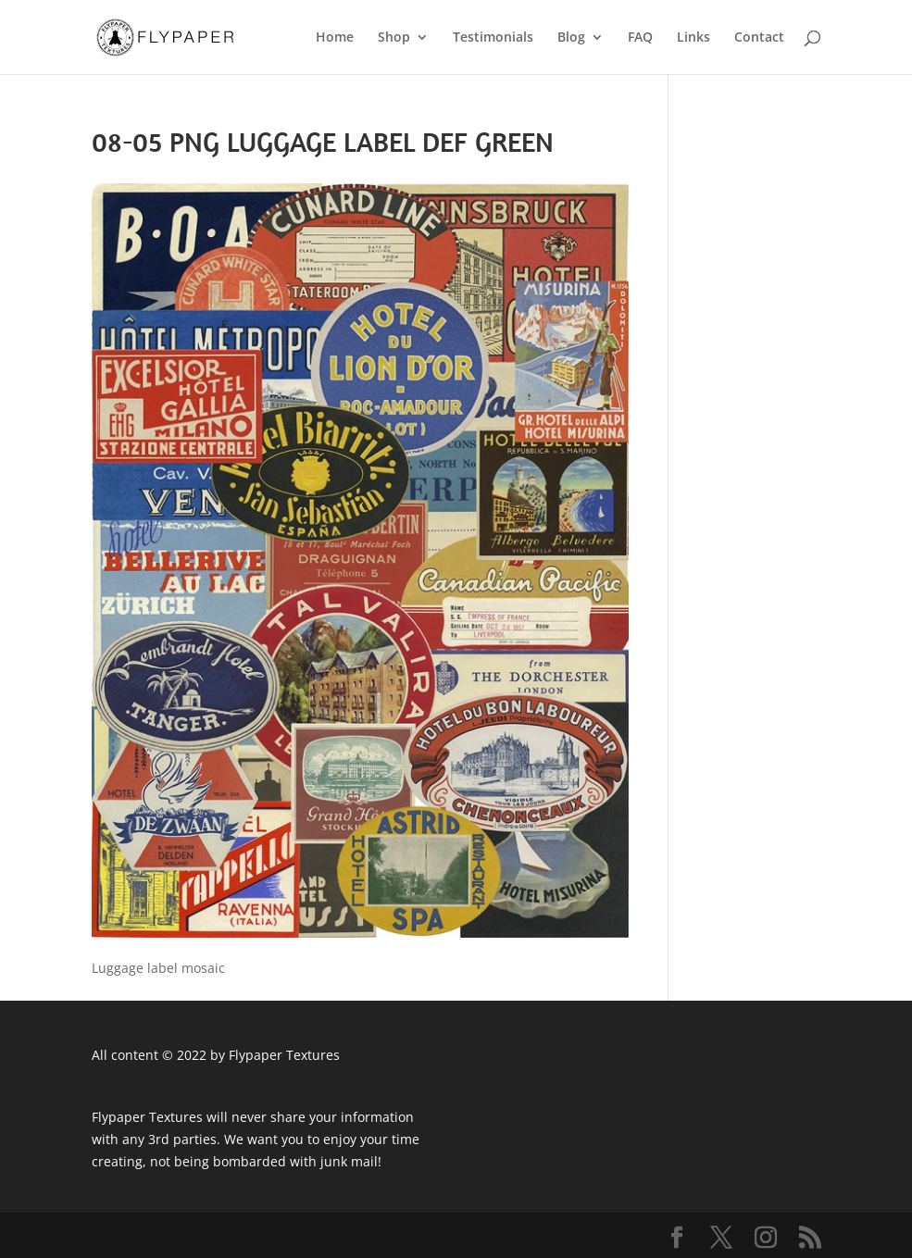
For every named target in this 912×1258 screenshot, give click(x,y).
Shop (394, 38)
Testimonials (493, 38)
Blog (571, 38)
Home (335, 38)
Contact (759, 38)
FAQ (640, 38)
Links (693, 38)
